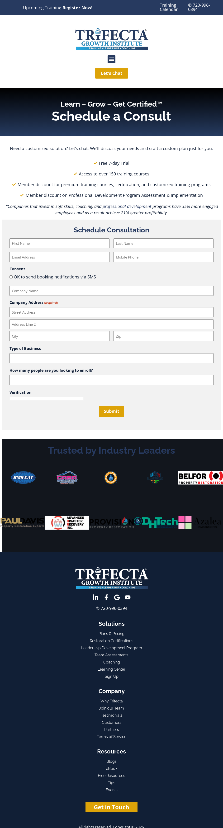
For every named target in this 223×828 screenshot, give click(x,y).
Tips (111, 783)
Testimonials (111, 715)
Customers (111, 722)
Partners (111, 729)
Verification (20, 392)
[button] (111, 59)
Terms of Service (111, 736)
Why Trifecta (111, 701)
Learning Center (111, 669)
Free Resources (111, 775)
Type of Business (25, 348)
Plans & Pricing (111, 633)
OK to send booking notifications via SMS (55, 277)
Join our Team (111, 708)
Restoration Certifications (111, 641)
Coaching (111, 662)
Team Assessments (111, 655)
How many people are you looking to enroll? (51, 370)
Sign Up (112, 676)
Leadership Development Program (111, 648)
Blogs (111, 761)
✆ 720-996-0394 (199, 7)
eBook (111, 768)
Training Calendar (169, 7)
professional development (127, 206)
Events (112, 790)
